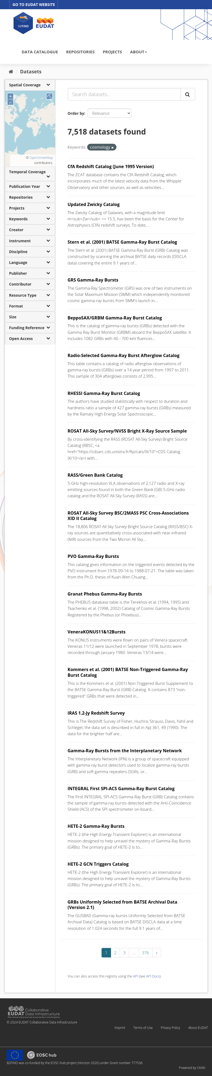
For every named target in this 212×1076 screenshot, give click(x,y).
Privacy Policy (170, 1027)
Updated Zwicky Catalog (94, 204)
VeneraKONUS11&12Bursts (97, 632)
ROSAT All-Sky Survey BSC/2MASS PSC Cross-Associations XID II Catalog (128, 516)
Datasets (30, 71)
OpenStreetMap (41, 157)
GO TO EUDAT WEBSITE (33, 4)
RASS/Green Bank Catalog (95, 475)
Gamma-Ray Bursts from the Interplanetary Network (125, 751)
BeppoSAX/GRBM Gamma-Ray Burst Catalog (115, 318)
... (133, 952)
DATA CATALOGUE (40, 51)
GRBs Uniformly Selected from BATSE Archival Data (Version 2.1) (122, 905)
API (135, 976)
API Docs (153, 976)
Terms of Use (142, 1027)
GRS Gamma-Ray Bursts (93, 280)
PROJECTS (112, 51)
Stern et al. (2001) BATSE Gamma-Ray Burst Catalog (122, 242)
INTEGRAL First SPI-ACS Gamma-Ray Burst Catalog (121, 789)
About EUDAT (198, 1027)
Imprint (120, 1027)
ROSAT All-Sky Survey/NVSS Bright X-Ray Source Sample (127, 431)
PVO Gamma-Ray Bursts (93, 556)
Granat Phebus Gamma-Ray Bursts (105, 594)
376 (145, 952)
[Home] (11, 71)
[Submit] (188, 94)
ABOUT (138, 51)
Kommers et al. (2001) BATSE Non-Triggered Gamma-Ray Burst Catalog (128, 672)
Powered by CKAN (192, 1067)
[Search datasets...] (124, 94)
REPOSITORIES (80, 51)
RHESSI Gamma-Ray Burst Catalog (104, 393)
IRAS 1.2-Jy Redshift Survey (96, 713)
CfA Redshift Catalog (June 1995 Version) (111, 166)
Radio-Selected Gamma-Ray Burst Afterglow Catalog (124, 355)
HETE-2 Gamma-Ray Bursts (96, 826)
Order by (76, 113)
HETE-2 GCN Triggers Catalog (98, 864)
